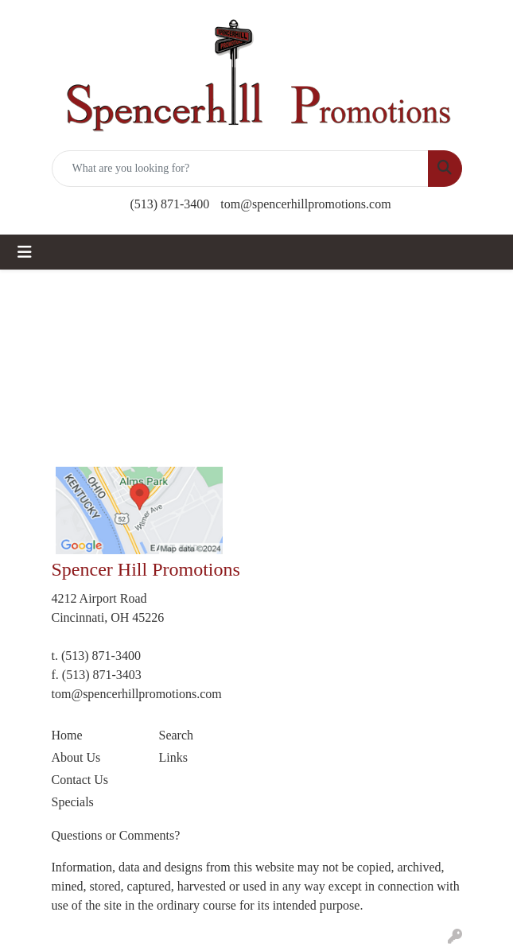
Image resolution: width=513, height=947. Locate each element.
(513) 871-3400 (169, 204)
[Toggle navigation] (24, 252)
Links (173, 757)
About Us (76, 757)
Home (67, 735)
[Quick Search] (240, 168)
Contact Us (80, 779)
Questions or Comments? (116, 835)
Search (176, 735)
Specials (73, 802)
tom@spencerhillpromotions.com (305, 204)
